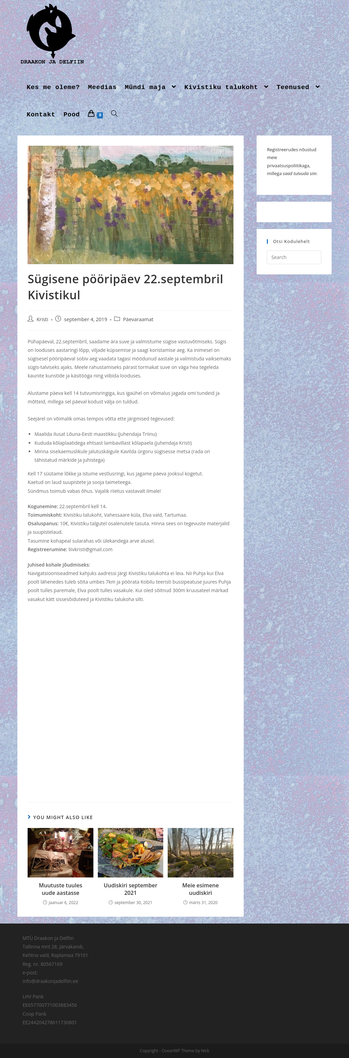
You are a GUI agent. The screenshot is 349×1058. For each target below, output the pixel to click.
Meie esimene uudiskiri (200, 889)
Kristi (42, 319)
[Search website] (114, 114)
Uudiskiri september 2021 (130, 889)
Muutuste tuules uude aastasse (60, 889)
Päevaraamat (138, 319)
